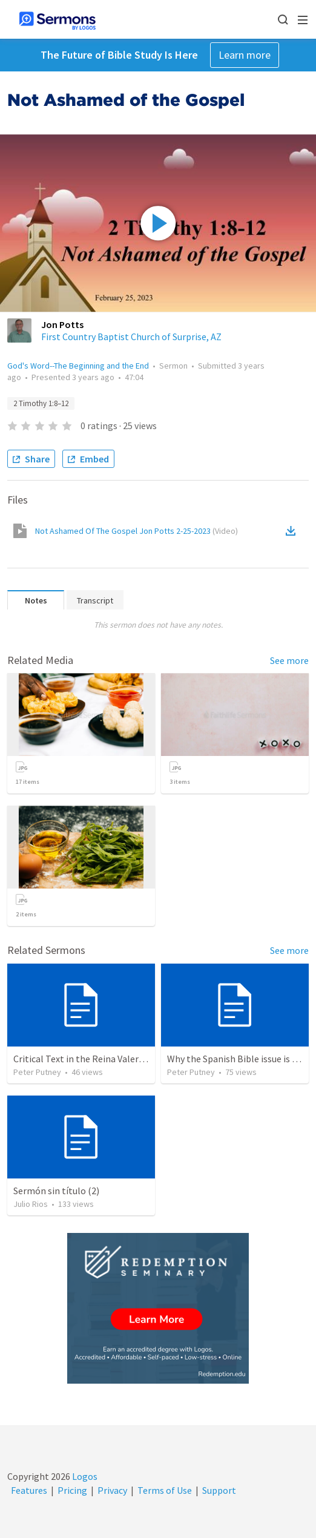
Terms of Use (164, 1490)
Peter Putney (37, 1071)
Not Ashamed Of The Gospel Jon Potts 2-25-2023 (136, 530)
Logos (83, 1476)
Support (219, 1490)
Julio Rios (30, 1203)
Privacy (112, 1490)
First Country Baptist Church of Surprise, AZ (131, 336)
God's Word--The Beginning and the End (78, 365)
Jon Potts (62, 324)
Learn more (245, 55)
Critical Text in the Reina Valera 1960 (89, 1059)
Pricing (72, 1490)
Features (29, 1490)
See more (289, 660)
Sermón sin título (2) (56, 1191)
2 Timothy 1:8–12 (40, 403)
